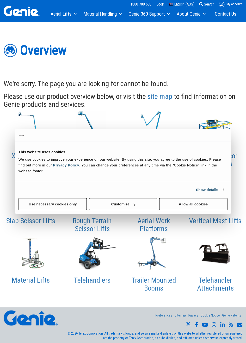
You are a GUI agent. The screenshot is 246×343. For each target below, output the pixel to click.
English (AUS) (181, 4)
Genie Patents (231, 315)
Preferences (163, 315)
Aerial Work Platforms (153, 224)
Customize (123, 204)
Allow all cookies (193, 204)
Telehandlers (92, 280)
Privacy (193, 315)
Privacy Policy (66, 165)
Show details (207, 189)
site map (160, 96)
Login (160, 4)
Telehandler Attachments (215, 284)
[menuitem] (63, 14)
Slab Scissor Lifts (30, 220)
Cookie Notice (210, 315)
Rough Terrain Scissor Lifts (92, 224)
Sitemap (180, 315)
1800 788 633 (141, 4)
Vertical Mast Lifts (215, 220)
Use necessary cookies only (53, 204)
